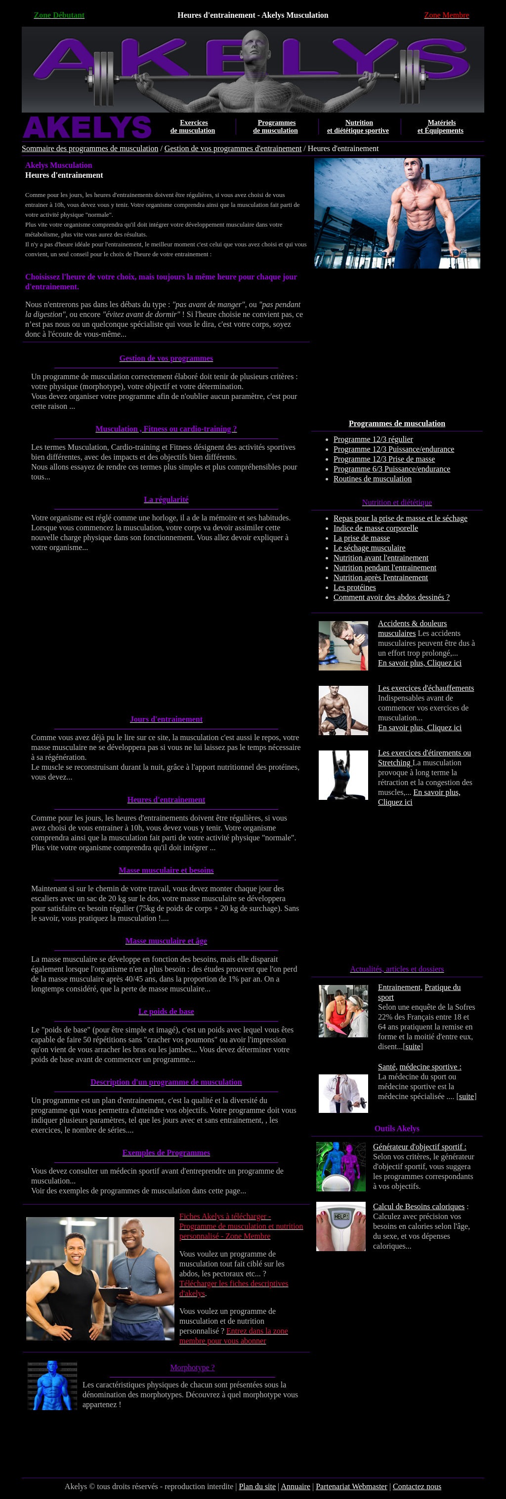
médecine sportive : (431, 1067)
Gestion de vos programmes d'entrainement (233, 148)
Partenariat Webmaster (351, 1486)
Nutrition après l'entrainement (381, 577)
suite (413, 1046)
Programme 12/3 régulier (373, 439)
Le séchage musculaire (370, 548)
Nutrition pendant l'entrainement (385, 567)
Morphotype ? (192, 1367)
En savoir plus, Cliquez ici (420, 663)
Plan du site (257, 1486)
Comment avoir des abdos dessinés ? (392, 597)
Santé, (388, 1067)
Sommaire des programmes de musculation (90, 148)
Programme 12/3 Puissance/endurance (394, 449)
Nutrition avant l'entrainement (381, 557)
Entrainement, (400, 987)
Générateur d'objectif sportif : (419, 1147)
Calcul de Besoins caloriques (418, 1206)
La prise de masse (362, 538)
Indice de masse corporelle (376, 528)
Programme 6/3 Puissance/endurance (392, 469)
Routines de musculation (373, 478)
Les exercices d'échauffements (426, 688)
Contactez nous (417, 1486)
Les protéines (355, 587)
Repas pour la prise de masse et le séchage (400, 518)
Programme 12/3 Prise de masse (384, 459)
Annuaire (295, 1486)
